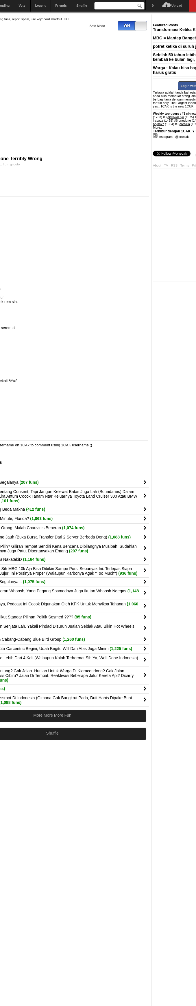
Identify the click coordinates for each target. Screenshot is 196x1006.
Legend (40, 5)
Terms (185, 165)
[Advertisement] (105, 234)
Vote (22, 5)
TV (166, 165)
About (157, 165)
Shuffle (81, 5)
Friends (61, 5)
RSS (174, 165)
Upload (176, 5)
